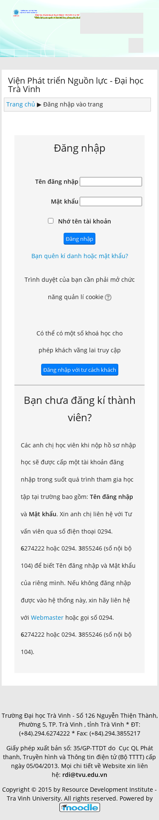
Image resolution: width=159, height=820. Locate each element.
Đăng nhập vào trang (73, 104)
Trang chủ (20, 104)
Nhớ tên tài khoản (84, 221)
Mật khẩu (64, 201)
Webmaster (47, 617)
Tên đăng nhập (56, 181)
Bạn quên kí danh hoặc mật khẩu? (79, 256)
